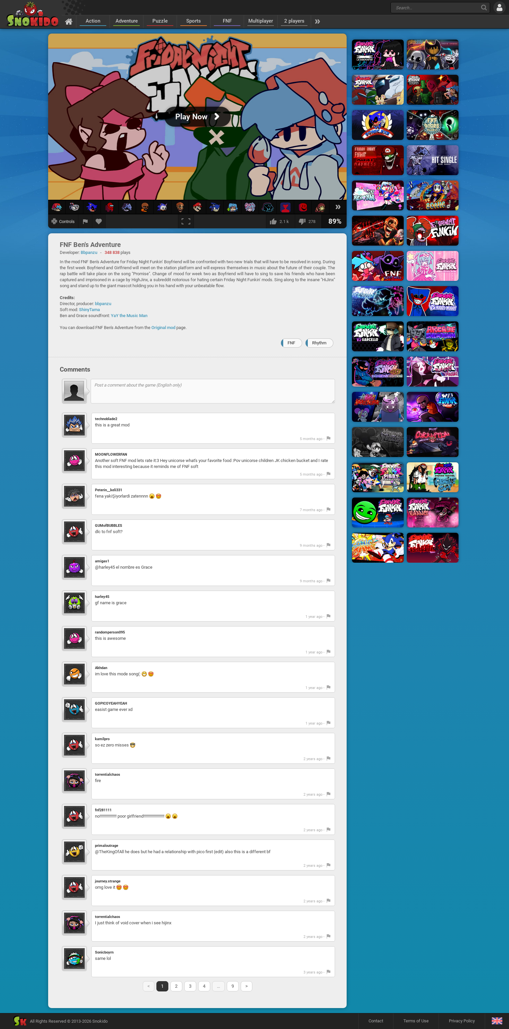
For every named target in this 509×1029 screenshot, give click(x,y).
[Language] (497, 1021)
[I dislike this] (308, 221)
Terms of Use (416, 1020)
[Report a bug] (85, 221)
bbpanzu (103, 303)
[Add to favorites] (99, 221)
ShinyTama (89, 309)
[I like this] (280, 221)
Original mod (163, 327)
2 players (294, 21)
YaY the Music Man (129, 315)
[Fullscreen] (186, 221)
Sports (193, 21)
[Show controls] (63, 221)
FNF (227, 21)
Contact (376, 1020)
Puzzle (160, 21)
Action (93, 21)
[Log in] (499, 7)
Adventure (127, 21)
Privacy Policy (462, 1020)
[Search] (484, 7)
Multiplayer (260, 21)
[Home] (69, 21)
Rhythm (319, 342)
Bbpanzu (89, 252)
